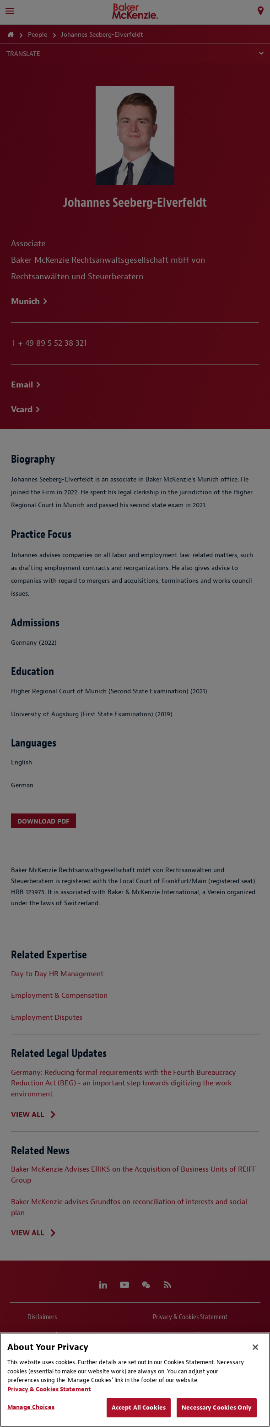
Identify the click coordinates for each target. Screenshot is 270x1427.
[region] (135, 1380)
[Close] (255, 1347)
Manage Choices (30, 1407)
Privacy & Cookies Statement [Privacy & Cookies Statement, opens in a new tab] (49, 1389)
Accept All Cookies (139, 1407)
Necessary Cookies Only (217, 1407)
